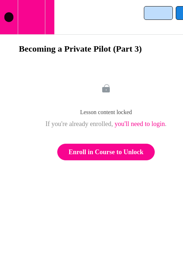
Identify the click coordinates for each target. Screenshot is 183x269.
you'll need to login (140, 123)
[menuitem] (31, 17)
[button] (9, 17)
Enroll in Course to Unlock (106, 152)
